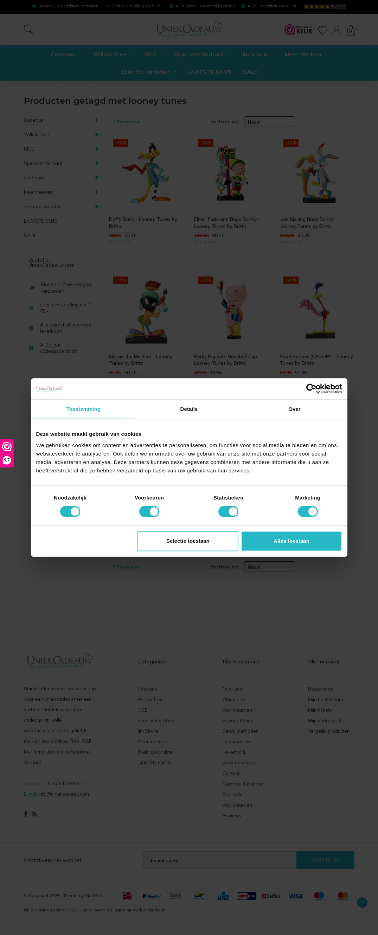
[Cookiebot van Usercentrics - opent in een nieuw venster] (311, 388)
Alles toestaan (291, 541)
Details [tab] (189, 409)
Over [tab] (294, 409)
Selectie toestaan (188, 541)
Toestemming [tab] (83, 409)
